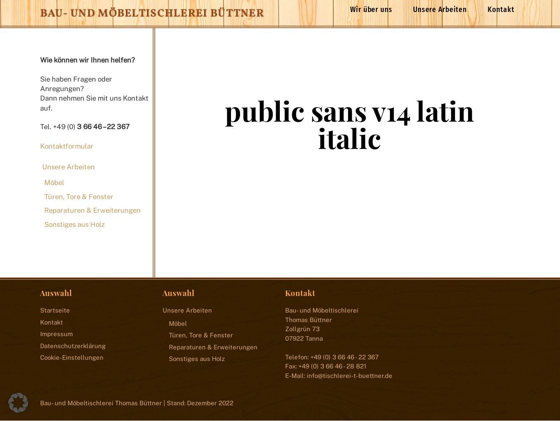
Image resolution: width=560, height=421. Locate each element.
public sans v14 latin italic (349, 124)
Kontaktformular (67, 146)
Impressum (56, 334)
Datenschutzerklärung (73, 345)
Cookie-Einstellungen (71, 357)
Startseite (55, 310)
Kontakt (501, 9)
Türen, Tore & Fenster (78, 196)
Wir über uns (371, 9)
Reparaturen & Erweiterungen (92, 211)
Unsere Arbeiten (440, 9)
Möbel (54, 183)
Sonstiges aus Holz (74, 224)
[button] (18, 403)
